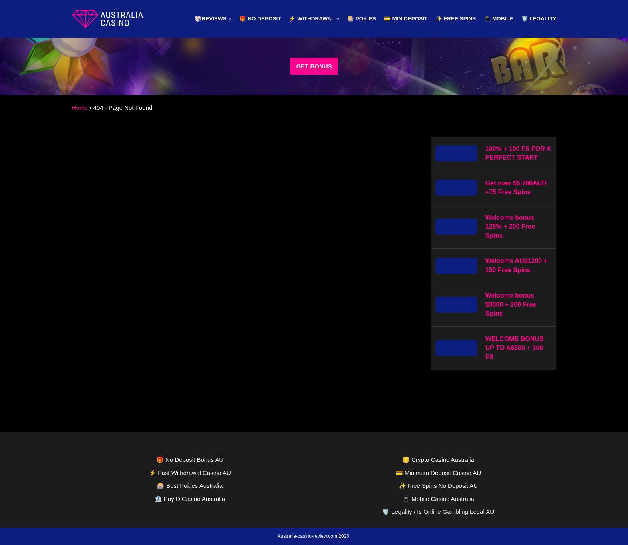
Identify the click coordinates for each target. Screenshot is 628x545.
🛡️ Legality (539, 19)
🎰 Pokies (361, 19)
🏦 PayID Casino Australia (190, 498)
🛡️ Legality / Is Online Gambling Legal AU (438, 511)
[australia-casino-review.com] (108, 18)
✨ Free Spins (455, 19)
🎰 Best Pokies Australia (190, 485)
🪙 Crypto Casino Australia (438, 459)
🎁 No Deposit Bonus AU (189, 459)
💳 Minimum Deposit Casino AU (438, 472)
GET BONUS (314, 66)
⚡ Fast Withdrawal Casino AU (190, 472)
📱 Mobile (498, 19)
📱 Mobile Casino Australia (438, 498)
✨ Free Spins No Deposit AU (438, 485)
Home (80, 107)
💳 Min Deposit (406, 19)
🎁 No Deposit (260, 19)
